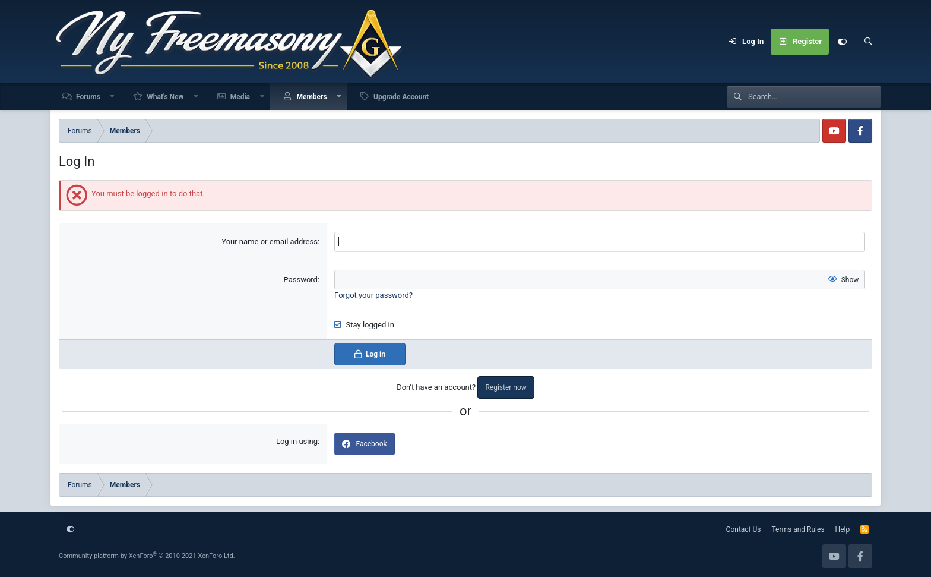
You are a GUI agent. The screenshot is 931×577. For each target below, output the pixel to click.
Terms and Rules (798, 529)
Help (842, 529)
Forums (88, 97)
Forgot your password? (373, 295)
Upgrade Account (401, 97)
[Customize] (842, 42)
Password (301, 279)
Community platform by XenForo (147, 556)
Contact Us (743, 529)
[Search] (868, 42)
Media (240, 97)
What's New (165, 97)
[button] (112, 96)
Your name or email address (269, 241)
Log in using (297, 441)
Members (311, 97)
